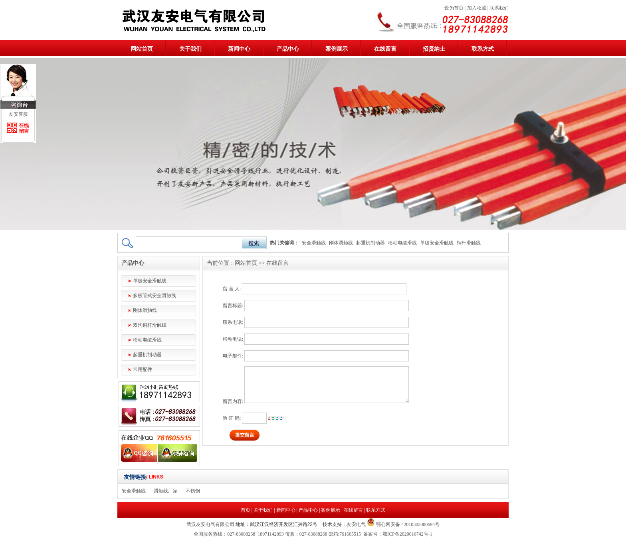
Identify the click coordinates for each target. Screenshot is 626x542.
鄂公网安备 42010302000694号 (407, 524)
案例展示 (336, 49)
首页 (245, 510)
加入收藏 (476, 8)
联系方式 (482, 49)
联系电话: (233, 322)
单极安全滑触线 (149, 281)
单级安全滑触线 (437, 243)
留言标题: (233, 305)
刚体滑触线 (341, 243)
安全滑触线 (314, 243)
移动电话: (233, 339)
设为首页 (454, 8)
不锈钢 (193, 491)
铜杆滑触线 (469, 243)
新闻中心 (239, 49)
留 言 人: (232, 289)
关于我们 (190, 49)
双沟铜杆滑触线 (149, 325)
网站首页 (142, 49)
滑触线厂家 (166, 491)
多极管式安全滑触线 (154, 295)
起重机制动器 (370, 243)
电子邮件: (233, 356)
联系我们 (499, 8)
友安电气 (356, 524)
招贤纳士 (434, 49)
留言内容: (233, 401)
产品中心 (288, 49)
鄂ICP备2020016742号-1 (407, 534)
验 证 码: (232, 418)
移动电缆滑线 (402, 243)
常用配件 (142, 369)
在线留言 (385, 49)
